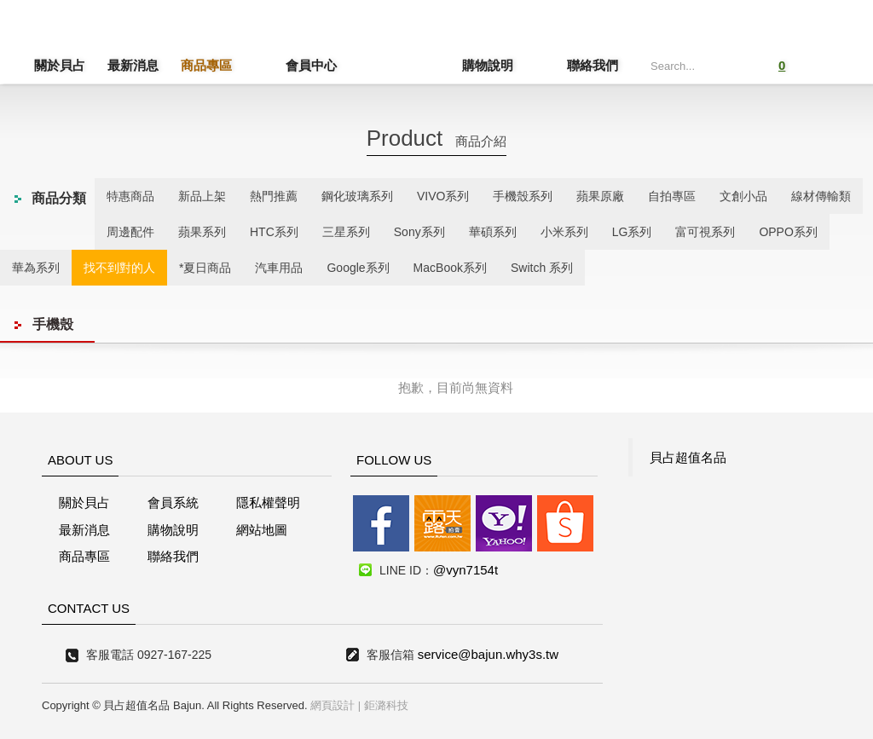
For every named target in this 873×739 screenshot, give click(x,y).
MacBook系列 (450, 267)
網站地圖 (261, 529)
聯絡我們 (592, 65)
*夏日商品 (205, 267)
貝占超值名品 (688, 457)
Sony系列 (419, 232)
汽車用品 (279, 267)
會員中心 (279, 65)
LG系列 (632, 232)
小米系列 (564, 232)
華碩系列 (493, 232)
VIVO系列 (443, 196)
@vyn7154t (465, 570)
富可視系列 (705, 232)
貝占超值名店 (407, 47)
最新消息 (133, 65)
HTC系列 (274, 232)
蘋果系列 (202, 232)
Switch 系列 (542, 267)
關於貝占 (59, 65)
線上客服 (37, 327)
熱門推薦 (274, 196)
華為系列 (36, 267)
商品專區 (206, 65)
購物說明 (519, 65)
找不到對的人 (119, 267)
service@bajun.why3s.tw (488, 654)
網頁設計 (332, 705)
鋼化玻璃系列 (357, 196)
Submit (728, 63)
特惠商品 (130, 196)
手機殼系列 (522, 196)
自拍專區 (672, 196)
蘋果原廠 (600, 196)
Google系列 (358, 267)
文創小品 (743, 196)
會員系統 (173, 502)
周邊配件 (130, 232)
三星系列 (346, 232)
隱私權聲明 (268, 502)
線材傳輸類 (821, 196)
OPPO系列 (788, 232)
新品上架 (202, 196)
